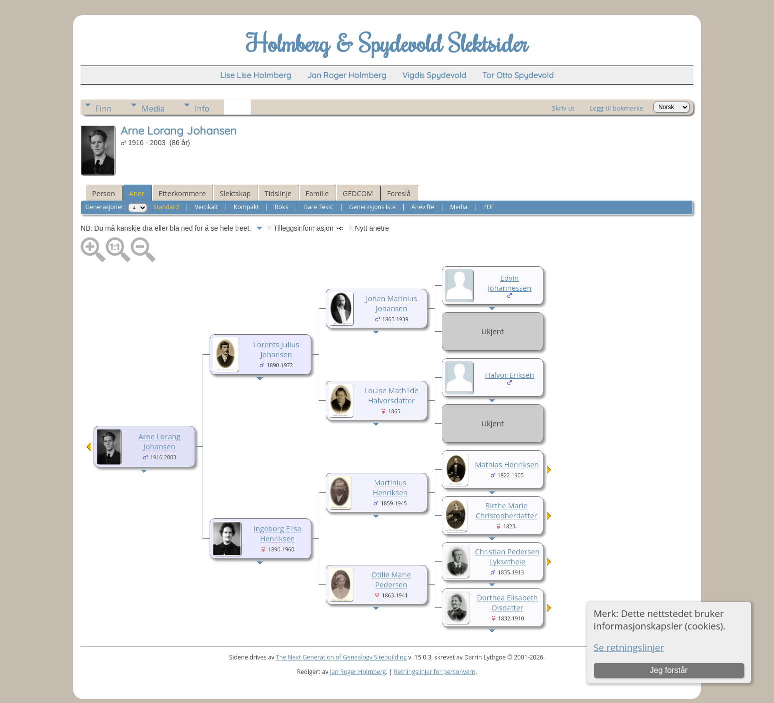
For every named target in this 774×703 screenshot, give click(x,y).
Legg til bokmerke (616, 108)
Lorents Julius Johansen (276, 349)
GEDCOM (358, 193)
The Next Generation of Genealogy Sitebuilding (341, 657)
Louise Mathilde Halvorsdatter (391, 395)
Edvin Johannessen (509, 283)
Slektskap (235, 193)
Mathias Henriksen (507, 464)
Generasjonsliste (372, 207)
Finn (104, 108)
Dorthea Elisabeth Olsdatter (507, 602)
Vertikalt (206, 207)
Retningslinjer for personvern (434, 671)
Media (153, 108)
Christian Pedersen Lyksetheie (507, 556)
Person (103, 193)
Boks (281, 207)
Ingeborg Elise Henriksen (278, 533)
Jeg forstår (669, 670)
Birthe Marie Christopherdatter (506, 510)
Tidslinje (278, 193)
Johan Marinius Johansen (391, 303)
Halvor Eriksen (509, 375)
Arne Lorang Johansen (160, 441)
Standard (166, 207)
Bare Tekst (318, 207)
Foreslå (399, 193)
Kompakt (246, 207)
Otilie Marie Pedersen (391, 579)
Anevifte (422, 207)
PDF (488, 207)
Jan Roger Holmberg (358, 671)
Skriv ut (563, 108)
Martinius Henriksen (390, 487)
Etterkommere (182, 193)
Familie (317, 193)
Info (202, 108)
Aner (137, 193)
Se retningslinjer (629, 647)
